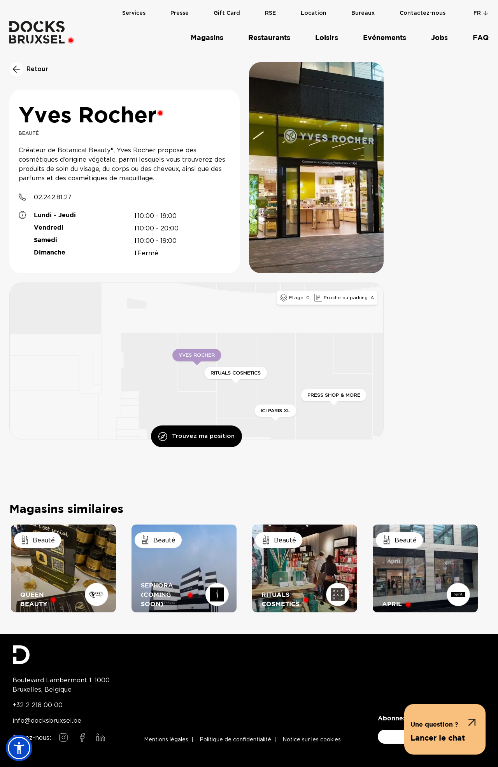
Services (134, 20)
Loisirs (326, 38)
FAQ (481, 38)
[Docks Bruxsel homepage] (61, 654)
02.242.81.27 (53, 196)
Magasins (207, 38)
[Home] (37, 32)
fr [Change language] (481, 13)
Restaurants (269, 38)
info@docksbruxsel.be (46, 720)
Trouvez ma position (196, 436)
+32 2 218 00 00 (37, 704)
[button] (445, 729)
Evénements (384, 38)
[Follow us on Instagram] (63, 737)
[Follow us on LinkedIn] (101, 737)
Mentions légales (166, 740)
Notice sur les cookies (311, 740)
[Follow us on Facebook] (82, 737)
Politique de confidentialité (235, 740)
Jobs (439, 38)
